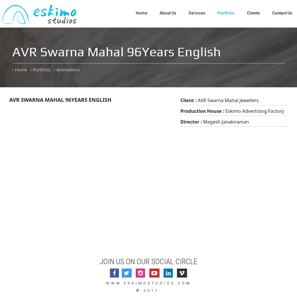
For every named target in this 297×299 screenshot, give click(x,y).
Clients (253, 13)
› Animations (67, 70)
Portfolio (226, 13)
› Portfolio (40, 70)
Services (197, 13)
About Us (168, 13)
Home (141, 13)
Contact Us (282, 13)
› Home (19, 70)
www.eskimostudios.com (148, 283)
